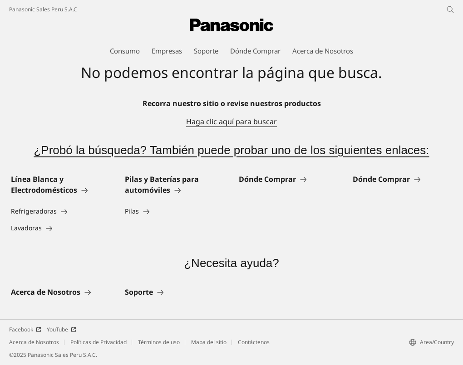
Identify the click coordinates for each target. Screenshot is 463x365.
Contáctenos (254, 342)
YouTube (61, 329)
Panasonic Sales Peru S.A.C (43, 9)
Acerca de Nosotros (34, 342)
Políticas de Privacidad (98, 342)
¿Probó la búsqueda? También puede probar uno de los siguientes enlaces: (231, 150)
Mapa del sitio (209, 342)
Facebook (25, 329)
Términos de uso (159, 342)
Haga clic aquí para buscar (231, 122)
